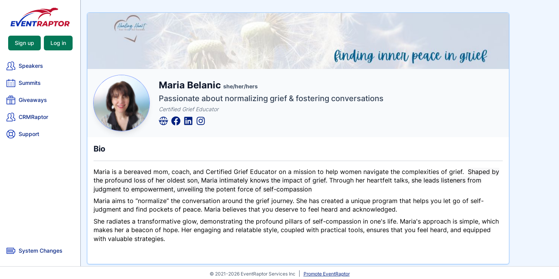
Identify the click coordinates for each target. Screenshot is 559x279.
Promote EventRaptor (327, 274)
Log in (58, 43)
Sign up (24, 43)
